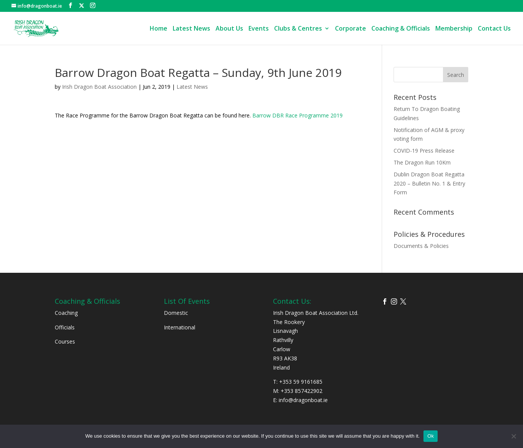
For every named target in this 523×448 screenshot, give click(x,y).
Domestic (176, 312)
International (179, 327)
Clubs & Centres (298, 29)
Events (258, 29)
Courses (65, 341)
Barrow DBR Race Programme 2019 (297, 115)
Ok (430, 436)
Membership (453, 29)
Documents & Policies (421, 245)
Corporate (350, 29)
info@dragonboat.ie (303, 400)
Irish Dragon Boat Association (99, 86)
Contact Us (494, 29)
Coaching (66, 312)
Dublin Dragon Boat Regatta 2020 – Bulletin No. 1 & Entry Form (429, 183)
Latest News (191, 29)
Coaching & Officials (400, 29)
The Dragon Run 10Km (422, 162)
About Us (229, 29)
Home (158, 29)
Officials (65, 327)
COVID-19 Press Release (424, 150)
